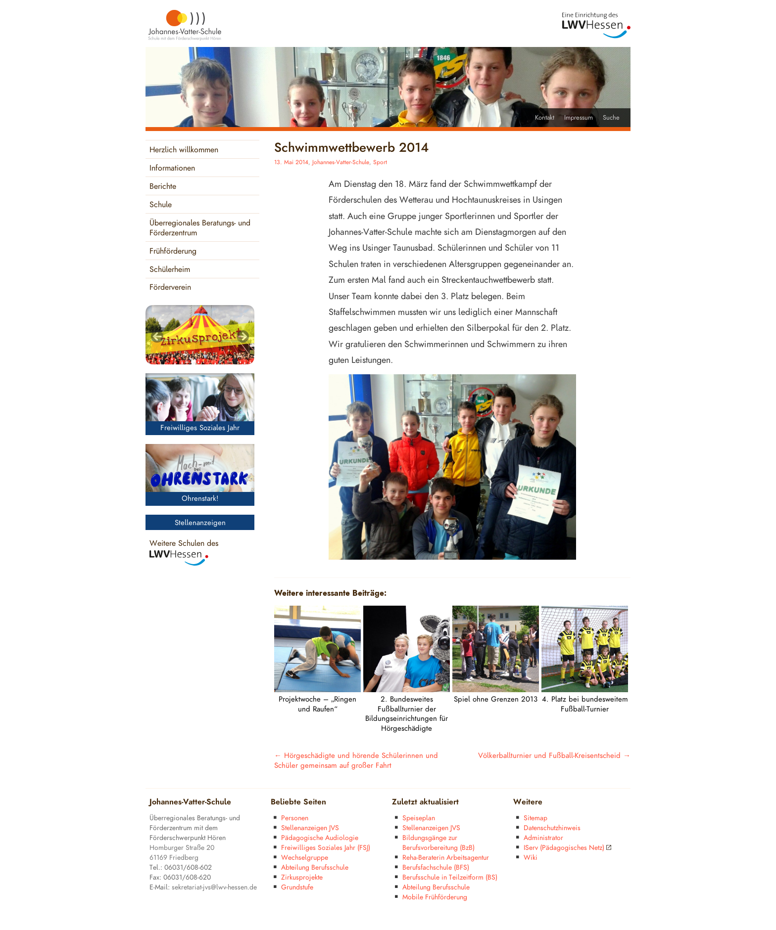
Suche (611, 117)
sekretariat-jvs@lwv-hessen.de (214, 887)
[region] (200, 334)
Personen (294, 818)
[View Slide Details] (200, 334)
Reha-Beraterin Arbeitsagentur (445, 857)
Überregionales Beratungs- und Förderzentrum (199, 228)
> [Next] (242, 337)
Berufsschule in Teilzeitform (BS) (449, 877)
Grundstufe (297, 887)
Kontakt (544, 117)
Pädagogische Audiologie (319, 837)
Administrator (543, 837)
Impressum (578, 117)
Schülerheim (169, 270)
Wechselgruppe (304, 857)
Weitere (527, 802)
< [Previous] (157, 337)
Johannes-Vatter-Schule (340, 162)
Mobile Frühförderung (434, 897)
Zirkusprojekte (302, 877)
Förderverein (170, 287)
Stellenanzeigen (200, 523)
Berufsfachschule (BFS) (435, 867)
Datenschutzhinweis (552, 828)
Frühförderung (172, 251)
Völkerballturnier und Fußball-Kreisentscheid (554, 755)
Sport (380, 162)
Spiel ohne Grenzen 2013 (495, 699)
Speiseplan (418, 818)
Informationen (172, 168)
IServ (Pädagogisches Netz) (567, 847)
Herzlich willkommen (183, 150)
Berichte (162, 186)
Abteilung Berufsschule (314, 867)
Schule (160, 205)
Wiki (530, 857)
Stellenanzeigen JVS (310, 828)
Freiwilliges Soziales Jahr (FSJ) (325, 847)
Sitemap (535, 818)
